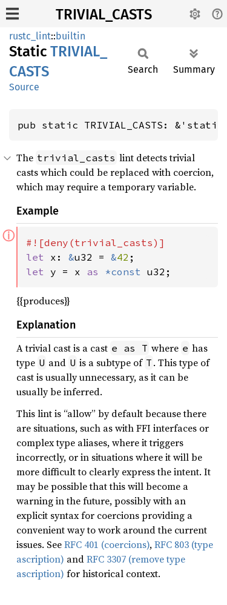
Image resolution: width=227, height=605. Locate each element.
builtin (70, 36)
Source (24, 87)
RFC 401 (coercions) (107, 544)
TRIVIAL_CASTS (104, 14)
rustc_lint (30, 36)
